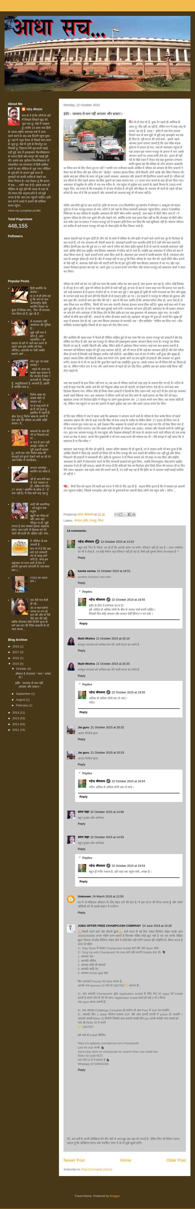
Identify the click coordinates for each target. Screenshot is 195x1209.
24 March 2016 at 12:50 (108, 896)
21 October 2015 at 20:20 (112, 663)
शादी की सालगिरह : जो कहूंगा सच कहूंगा (39, 508)
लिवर (100, 520)
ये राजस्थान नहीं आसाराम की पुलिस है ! (40, 325)
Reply (81, 557)
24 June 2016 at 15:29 (157, 925)
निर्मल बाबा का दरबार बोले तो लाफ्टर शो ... (37, 398)
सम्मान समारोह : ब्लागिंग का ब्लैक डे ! (40, 471)
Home (125, 1160)
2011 (16, 730)
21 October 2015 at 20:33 (107, 752)
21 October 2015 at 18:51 (113, 571)
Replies (87, 591)
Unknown (84, 896)
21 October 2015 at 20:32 (107, 727)
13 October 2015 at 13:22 (117, 541)
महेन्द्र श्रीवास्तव (86, 541)
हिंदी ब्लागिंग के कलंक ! (38, 290)
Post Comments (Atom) (97, 1169)
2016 (16, 658)
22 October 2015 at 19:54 (128, 781)
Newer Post (74, 1160)
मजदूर (93, 520)
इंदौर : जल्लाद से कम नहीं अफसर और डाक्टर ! (29, 684)
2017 (16, 652)
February (22, 705)
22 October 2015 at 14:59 (107, 837)
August (21, 699)
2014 (16, 712)
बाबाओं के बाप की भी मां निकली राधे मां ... (39, 435)
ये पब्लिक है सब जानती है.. (38, 542)
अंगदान (78, 520)
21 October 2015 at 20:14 (112, 638)
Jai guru (83, 727)
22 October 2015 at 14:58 (107, 812)
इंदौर (85, 520)
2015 (16, 663)
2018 (16, 646)
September (23, 693)
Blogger (115, 1196)
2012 (16, 724)
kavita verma (87, 571)
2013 (16, 718)
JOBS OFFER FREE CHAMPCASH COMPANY (109, 925)
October (21, 668)
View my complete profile (24, 210)
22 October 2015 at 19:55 (128, 599)
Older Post (176, 1160)
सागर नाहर (83, 812)
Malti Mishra (86, 638)
